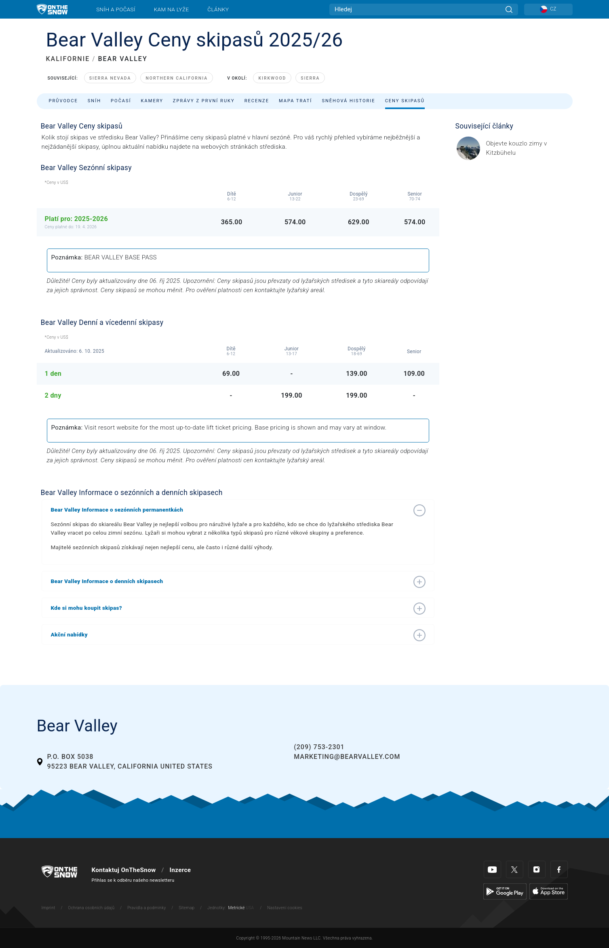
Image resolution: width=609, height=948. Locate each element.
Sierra (310, 78)
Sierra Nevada (110, 78)
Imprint (48, 908)
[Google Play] (505, 891)
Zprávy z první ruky (204, 100)
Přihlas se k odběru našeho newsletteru (133, 880)
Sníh (94, 100)
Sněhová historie (348, 100)
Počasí (121, 100)
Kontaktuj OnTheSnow (124, 870)
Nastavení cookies (284, 908)
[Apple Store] (548, 891)
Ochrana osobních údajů (91, 908)
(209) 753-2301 (319, 747)
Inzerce (180, 870)
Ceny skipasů (405, 100)
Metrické (236, 908)
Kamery (152, 100)
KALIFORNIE (68, 59)
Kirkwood (272, 78)
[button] (230, 509)
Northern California (176, 78)
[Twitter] (514, 869)
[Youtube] (492, 869)
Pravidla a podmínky (146, 908)
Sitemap (186, 908)
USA (250, 908)
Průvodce (63, 100)
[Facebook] (559, 869)
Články (218, 9)
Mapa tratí (295, 100)
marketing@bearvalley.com (347, 757)
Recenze (256, 100)
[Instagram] (537, 869)
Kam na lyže (171, 9)
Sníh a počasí (115, 9)
